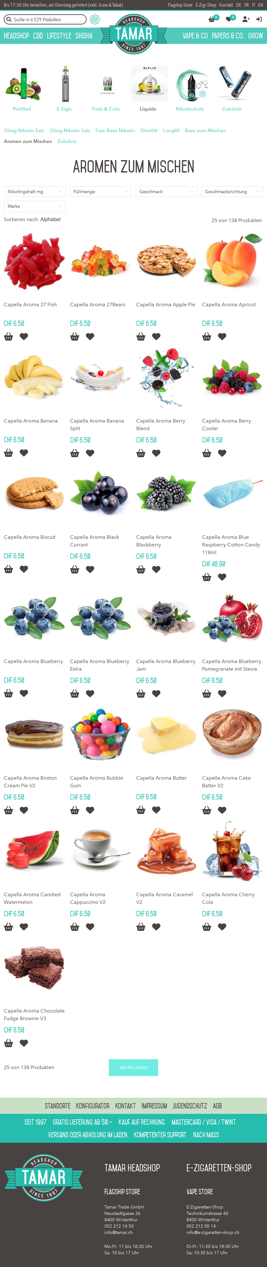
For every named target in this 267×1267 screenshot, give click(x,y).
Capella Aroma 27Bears (97, 305)
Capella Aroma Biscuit (29, 537)
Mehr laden (133, 1067)
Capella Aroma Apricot (229, 305)
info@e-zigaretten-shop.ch (212, 1232)
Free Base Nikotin (115, 130)
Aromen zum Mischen (28, 141)
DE (238, 5)
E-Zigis (64, 109)
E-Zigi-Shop (206, 5)
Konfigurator (92, 1106)
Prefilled (22, 109)
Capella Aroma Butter (161, 778)
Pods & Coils (106, 109)
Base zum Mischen (205, 130)
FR (246, 5)
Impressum (154, 1106)
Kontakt (226, 5)
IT (253, 5)
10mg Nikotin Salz (24, 130)
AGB (217, 1106)
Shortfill (149, 130)
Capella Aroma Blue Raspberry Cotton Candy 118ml (231, 544)
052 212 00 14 (201, 1226)
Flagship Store (180, 5)
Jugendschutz (190, 1106)
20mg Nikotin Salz (70, 130)
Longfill (171, 130)
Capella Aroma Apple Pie (165, 305)
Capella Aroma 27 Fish (30, 305)
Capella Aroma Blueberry (33, 661)
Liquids (148, 109)
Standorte (57, 1106)
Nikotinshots (190, 109)
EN (260, 5)
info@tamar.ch (118, 1232)
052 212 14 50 (119, 1226)
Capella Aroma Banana (31, 421)
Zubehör (232, 109)
